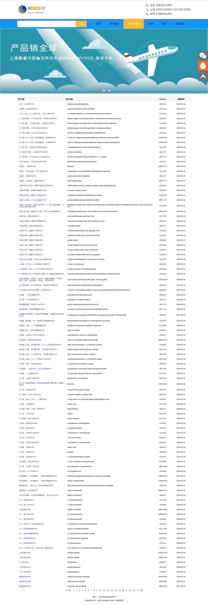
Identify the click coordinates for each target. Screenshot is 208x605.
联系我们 (180, 24)
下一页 (139, 590)
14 (116, 590)
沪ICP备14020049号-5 (107, 597)
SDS (164, 24)
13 (112, 590)
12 (108, 590)
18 (130, 590)
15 (120, 590)
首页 (98, 24)
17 (126, 590)
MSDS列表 (133, 24)
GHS (150, 24)
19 (134, 590)
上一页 (68, 590)
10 (100, 590)
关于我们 (114, 24)
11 (104, 590)
